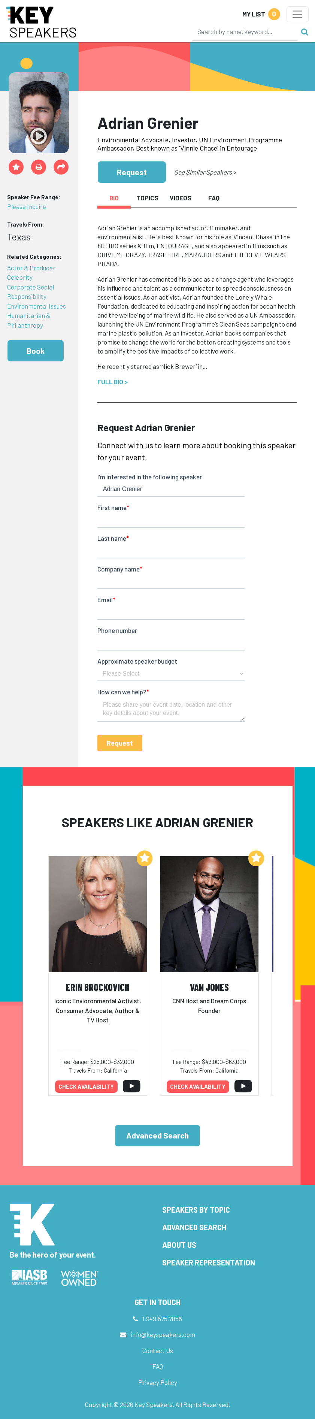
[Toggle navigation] (298, 14)
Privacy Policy (157, 1382)
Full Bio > (112, 381)
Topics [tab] (147, 197)
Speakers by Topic (196, 1209)
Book (36, 350)
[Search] (245, 31)
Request (132, 172)
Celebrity (20, 277)
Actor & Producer (31, 268)
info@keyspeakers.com (163, 1334)
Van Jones (209, 987)
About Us (179, 1244)
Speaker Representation (208, 1262)
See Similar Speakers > (205, 172)
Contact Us (157, 1350)
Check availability (86, 1086)
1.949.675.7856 (162, 1318)
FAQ (157, 1366)
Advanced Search (157, 1135)
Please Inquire (26, 206)
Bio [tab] (114, 197)
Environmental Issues (36, 306)
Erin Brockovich (97, 987)
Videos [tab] (180, 197)
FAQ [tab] (213, 197)
